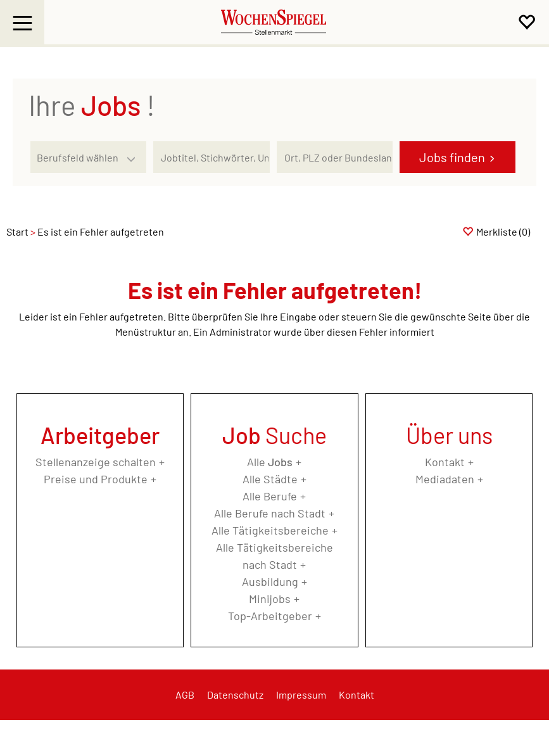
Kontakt (445, 462)
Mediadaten (444, 479)
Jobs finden (452, 157)
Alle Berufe (270, 496)
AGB (184, 694)
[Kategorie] (75, 157)
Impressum (301, 694)
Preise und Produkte (96, 479)
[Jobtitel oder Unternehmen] (211, 157)
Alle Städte (270, 479)
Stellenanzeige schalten (95, 462)
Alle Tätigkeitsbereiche (270, 530)
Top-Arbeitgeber (270, 616)
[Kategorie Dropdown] (133, 154)
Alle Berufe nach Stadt (269, 513)
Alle (270, 462)
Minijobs (270, 599)
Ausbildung (270, 581)
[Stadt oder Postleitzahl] (335, 157)
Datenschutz (235, 694)
